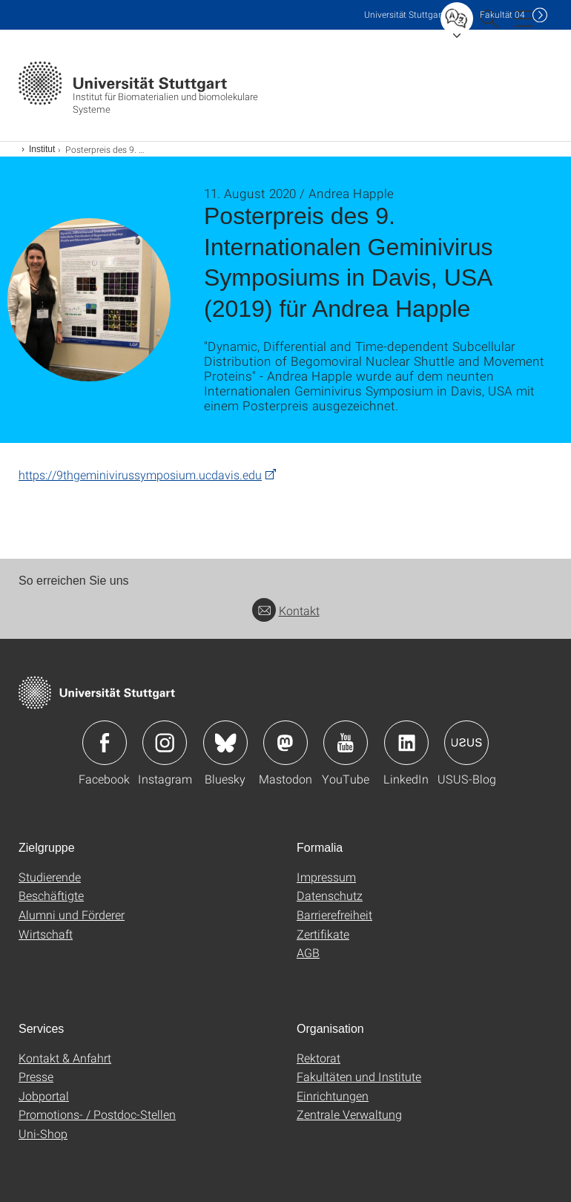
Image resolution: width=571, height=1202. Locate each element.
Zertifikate (323, 934)
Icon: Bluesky (225, 742)
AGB (308, 952)
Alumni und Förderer (72, 914)
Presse (36, 1076)
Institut (42, 149)
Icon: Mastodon (285, 742)
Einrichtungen (333, 1095)
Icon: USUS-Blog (466, 742)
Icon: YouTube (345, 742)
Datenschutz (330, 895)
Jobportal (44, 1095)
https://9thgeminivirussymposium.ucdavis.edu (140, 474)
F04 (502, 14)
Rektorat (318, 1057)
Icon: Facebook (104, 742)
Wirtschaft (46, 934)
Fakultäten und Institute (359, 1076)
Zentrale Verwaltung (349, 1114)
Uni (404, 14)
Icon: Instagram (164, 742)
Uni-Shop (43, 1133)
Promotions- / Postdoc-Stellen (97, 1114)
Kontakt (286, 610)
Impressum (326, 876)
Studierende (50, 876)
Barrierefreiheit (334, 914)
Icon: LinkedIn (406, 742)
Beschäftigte (51, 895)
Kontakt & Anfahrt (65, 1057)
